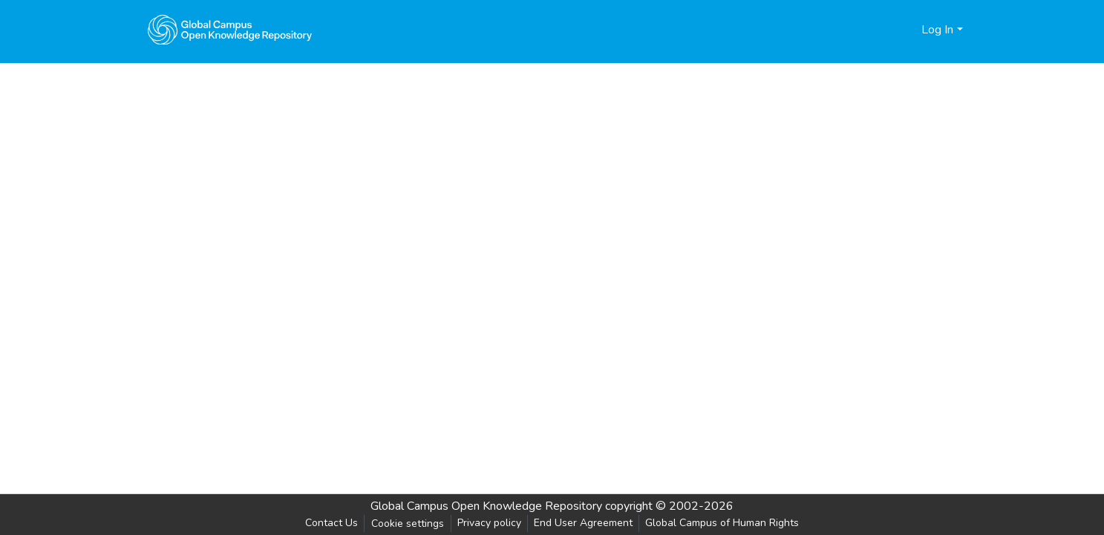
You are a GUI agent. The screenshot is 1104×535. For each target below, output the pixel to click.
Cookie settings (407, 523)
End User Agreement (583, 523)
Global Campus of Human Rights (722, 523)
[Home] (230, 29)
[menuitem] (907, 30)
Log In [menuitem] (937, 30)
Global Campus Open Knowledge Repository (486, 506)
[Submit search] (886, 30)
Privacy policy (489, 523)
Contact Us (331, 523)
